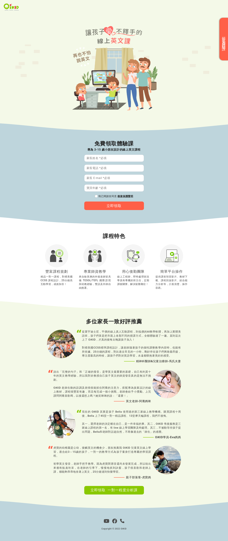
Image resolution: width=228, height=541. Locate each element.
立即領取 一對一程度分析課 (114, 490)
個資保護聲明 (125, 196)
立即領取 (114, 206)
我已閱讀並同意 (115, 196)
